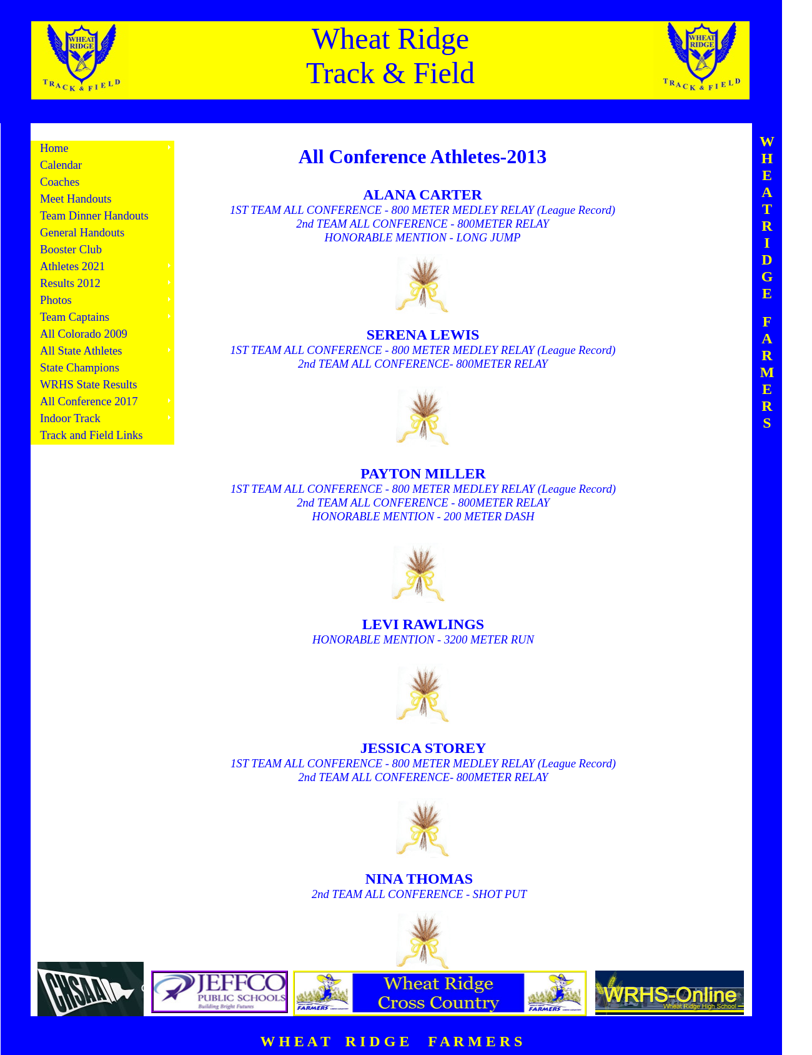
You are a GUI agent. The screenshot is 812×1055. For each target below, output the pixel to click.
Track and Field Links (91, 435)
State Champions (79, 367)
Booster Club (71, 249)
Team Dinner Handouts (94, 215)
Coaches (59, 181)
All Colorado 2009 (83, 333)
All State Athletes (81, 350)
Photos (56, 299)
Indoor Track (70, 418)
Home (54, 147)
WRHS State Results (88, 384)
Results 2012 (70, 283)
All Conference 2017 (88, 401)
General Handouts (82, 232)
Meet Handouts (76, 198)
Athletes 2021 (72, 266)
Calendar (61, 164)
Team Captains (74, 316)
